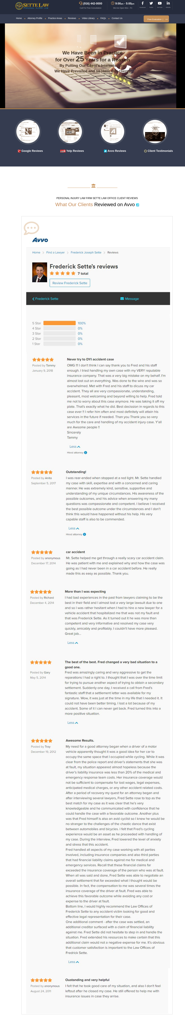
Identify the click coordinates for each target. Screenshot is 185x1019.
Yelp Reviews (72, 150)
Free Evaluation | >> (158, 19)
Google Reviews (30, 150)
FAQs (101, 18)
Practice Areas (53, 18)
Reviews (70, 18)
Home (19, 18)
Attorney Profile (33, 18)
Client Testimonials (158, 150)
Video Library (87, 18)
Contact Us (115, 18)
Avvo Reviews (115, 150)
